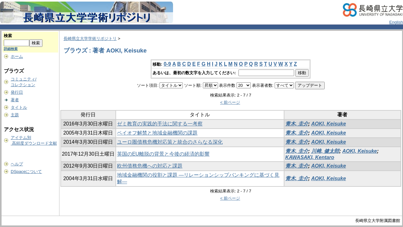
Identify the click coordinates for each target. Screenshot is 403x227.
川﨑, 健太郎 (325, 151)
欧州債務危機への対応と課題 (149, 166)
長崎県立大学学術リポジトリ (90, 38)
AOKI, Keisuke (328, 123)
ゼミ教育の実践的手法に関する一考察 (160, 123)
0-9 (167, 64)
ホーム (17, 56)
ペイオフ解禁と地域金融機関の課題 (157, 133)
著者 (15, 99)
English (396, 22)
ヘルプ (17, 164)
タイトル (19, 107)
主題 (15, 115)
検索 (8, 35)
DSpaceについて (26, 171)
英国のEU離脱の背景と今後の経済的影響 (163, 154)
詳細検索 (11, 49)
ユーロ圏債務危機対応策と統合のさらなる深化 (170, 142)
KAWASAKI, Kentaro (309, 157)
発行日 (17, 92)
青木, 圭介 (296, 123)
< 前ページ (230, 102)
